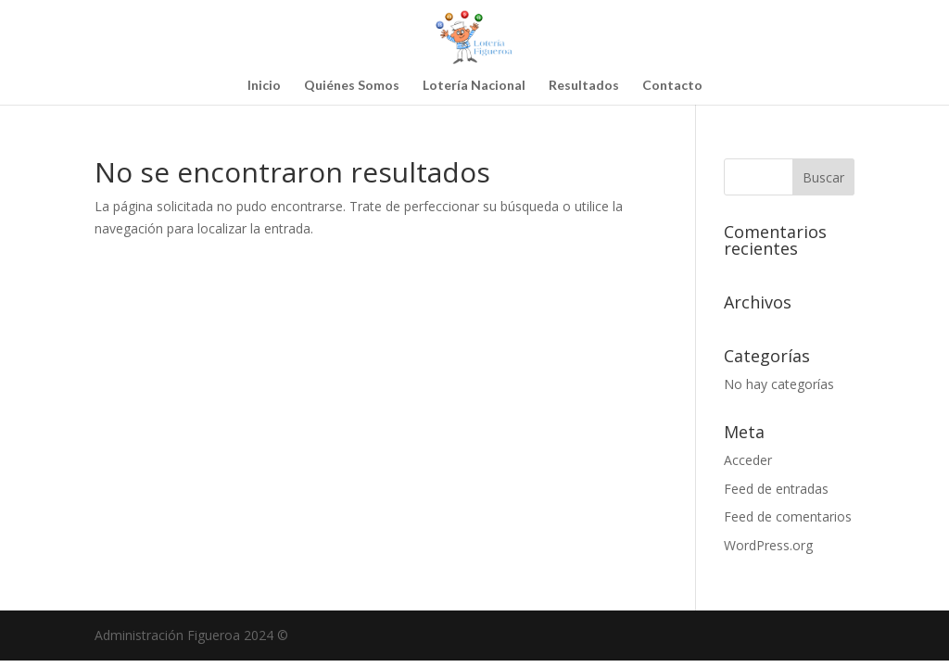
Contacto (672, 86)
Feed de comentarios (788, 516)
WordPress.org (768, 545)
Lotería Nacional (474, 86)
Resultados (584, 86)
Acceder (748, 460)
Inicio (264, 86)
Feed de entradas (776, 488)
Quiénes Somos (351, 86)
